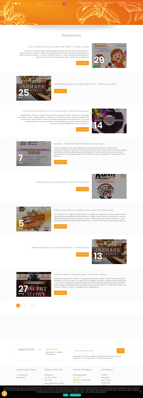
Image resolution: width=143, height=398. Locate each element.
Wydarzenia (121, 2)
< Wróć (20, 19)
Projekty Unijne (130, 5)
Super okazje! (108, 2)
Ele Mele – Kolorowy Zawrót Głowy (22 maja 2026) (79, 144)
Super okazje (106, 380)
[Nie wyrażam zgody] (141, 392)
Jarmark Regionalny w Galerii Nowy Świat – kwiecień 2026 (60, 248)
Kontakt (104, 375)
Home (18, 16)
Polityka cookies (75, 395)
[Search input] (52, 4)
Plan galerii (105, 377)
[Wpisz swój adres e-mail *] (99, 350)
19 (32, 305)
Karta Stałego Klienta (84, 2)
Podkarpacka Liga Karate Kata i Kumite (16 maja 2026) (63, 182)
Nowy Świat (133, 2)
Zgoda (66, 395)
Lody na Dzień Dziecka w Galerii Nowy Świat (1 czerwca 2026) (58, 47)
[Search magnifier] (64, 4)
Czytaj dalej (82, 63)
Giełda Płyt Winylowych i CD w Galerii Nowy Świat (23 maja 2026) (56, 111)
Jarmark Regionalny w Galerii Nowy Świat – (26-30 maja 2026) (85, 84)
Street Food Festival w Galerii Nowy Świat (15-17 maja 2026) (83, 210)
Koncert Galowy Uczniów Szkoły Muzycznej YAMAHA (80, 275)
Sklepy (98, 2)
